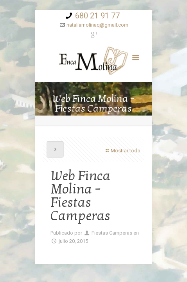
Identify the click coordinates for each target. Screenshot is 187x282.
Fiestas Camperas (112, 233)
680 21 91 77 (97, 15)
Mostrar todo (122, 151)
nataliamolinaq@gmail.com (97, 25)
